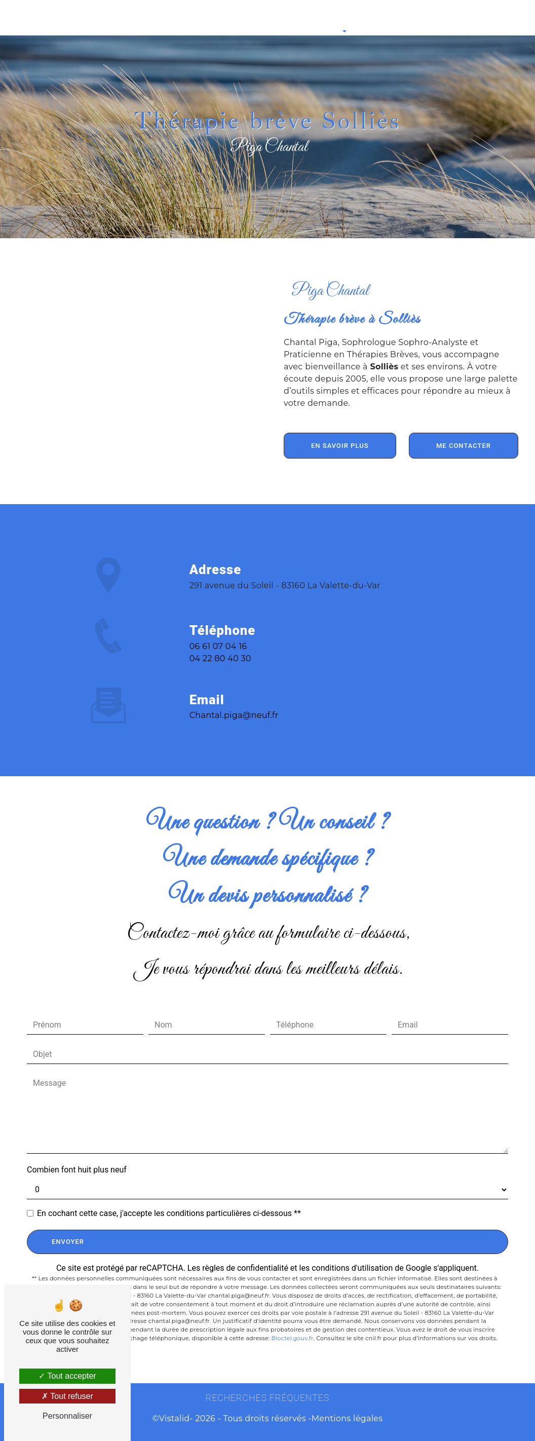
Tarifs (419, 17)
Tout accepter (67, 1376)
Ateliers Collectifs (375, 17)
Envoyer (68, 1241)
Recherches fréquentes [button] (267, 1398)
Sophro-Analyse (137, 17)
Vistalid (174, 1418)
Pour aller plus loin (314, 17)
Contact (451, 17)
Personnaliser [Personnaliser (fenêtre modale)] (67, 1416)
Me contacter (463, 445)
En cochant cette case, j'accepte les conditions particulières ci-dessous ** (169, 1213)
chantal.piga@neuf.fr (234, 694)
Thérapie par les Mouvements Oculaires (224, 17)
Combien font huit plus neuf (77, 1169)
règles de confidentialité (245, 1268)
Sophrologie (86, 17)
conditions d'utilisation (352, 1268)
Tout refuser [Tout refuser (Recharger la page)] (67, 1396)
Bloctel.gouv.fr (292, 1338)
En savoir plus (340, 445)
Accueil (47, 17)
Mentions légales (347, 1418)
